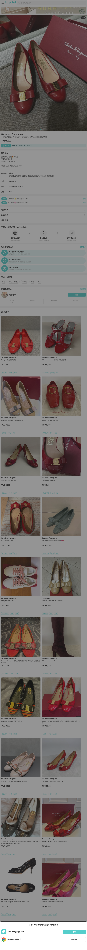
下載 (74, 932)
